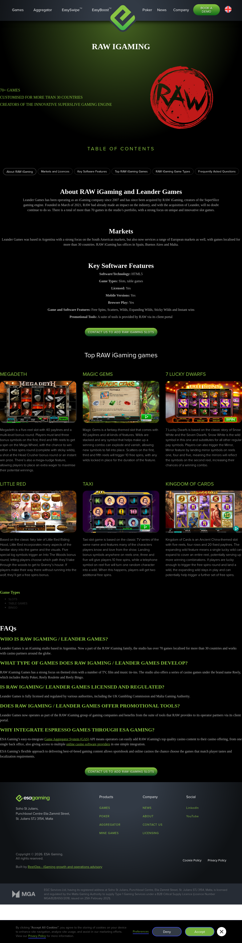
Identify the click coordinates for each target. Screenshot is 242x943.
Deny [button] (167, 931)
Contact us (152, 824)
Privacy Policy (217, 860)
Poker (104, 816)
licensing (151, 833)
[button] (181, 10)
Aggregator (110, 824)
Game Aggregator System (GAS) (66, 739)
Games (104, 808)
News (147, 808)
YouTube (192, 816)
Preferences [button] (141, 931)
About (148, 816)
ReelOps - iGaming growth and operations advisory (65, 866)
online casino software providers (88, 744)
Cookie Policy (192, 860)
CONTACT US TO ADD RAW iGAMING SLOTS (121, 332)
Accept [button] (199, 931)
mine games (109, 833)
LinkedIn (192, 808)
